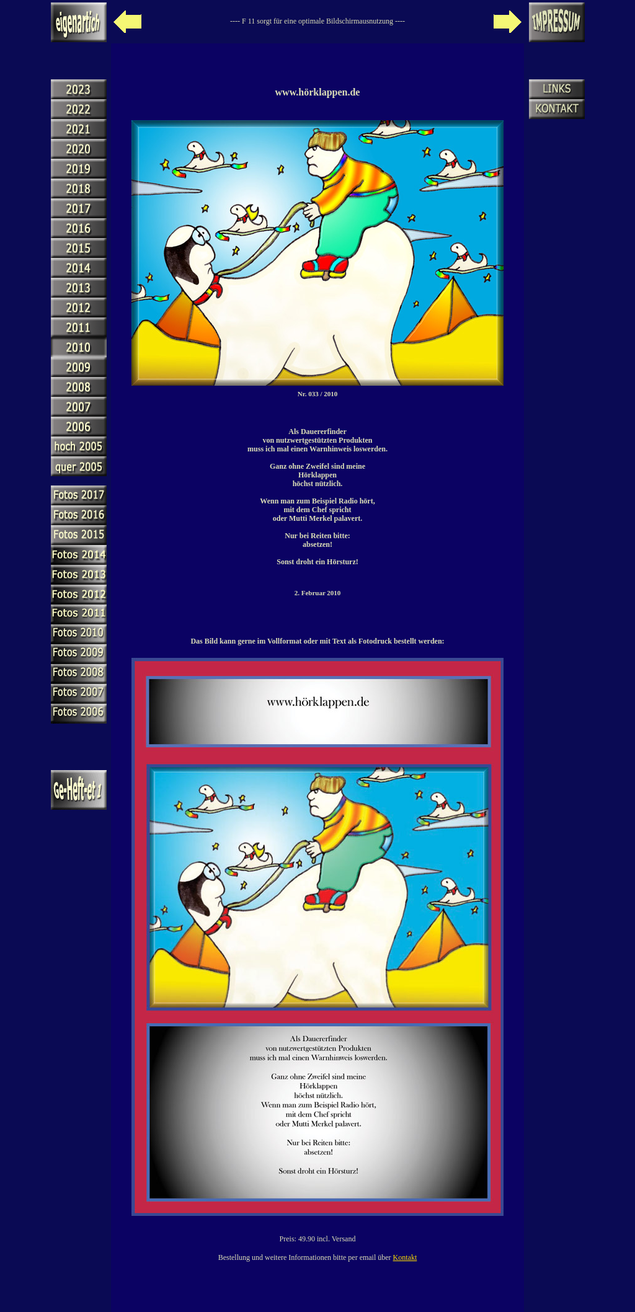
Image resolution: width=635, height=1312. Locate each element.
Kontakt (405, 1257)
